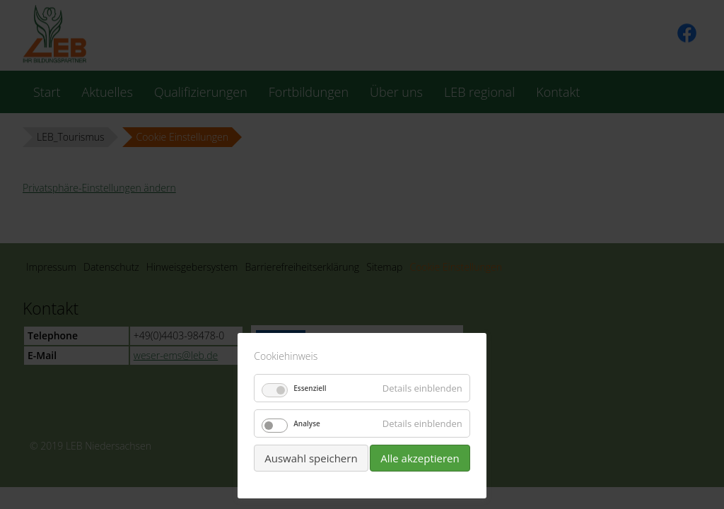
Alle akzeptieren (420, 458)
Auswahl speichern (310, 458)
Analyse (306, 423)
